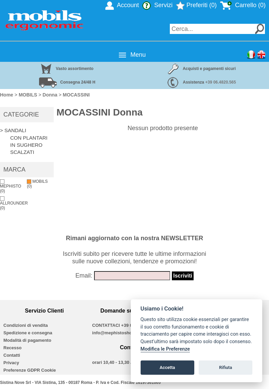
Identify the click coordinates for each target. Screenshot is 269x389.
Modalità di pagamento (27, 340)
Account (122, 5)
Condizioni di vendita (25, 325)
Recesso (12, 347)
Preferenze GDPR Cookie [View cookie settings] (29, 370)
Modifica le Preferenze (165, 349)
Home (6, 95)
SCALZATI (22, 152)
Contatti (11, 355)
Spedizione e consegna (27, 332)
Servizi (157, 5)
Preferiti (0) (196, 5)
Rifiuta (225, 367)
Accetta (167, 367)
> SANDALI (13, 130)
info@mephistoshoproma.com (124, 332)
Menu (138, 54)
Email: (83, 275)
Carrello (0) (243, 5)
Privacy (11, 362)
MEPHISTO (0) (10, 186)
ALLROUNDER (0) (14, 203)
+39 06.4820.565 (220, 82)
